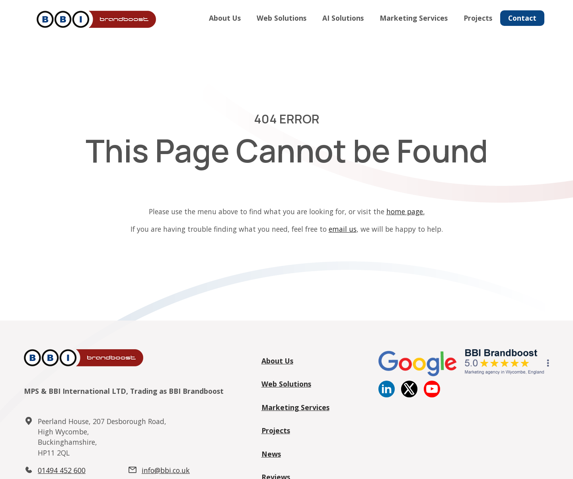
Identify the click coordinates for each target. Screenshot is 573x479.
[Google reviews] (463, 374)
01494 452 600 (62, 470)
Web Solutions (281, 18)
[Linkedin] (386, 394)
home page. (405, 211)
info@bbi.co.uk (166, 470)
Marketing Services (414, 18)
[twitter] (409, 394)
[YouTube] (432, 394)
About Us (225, 18)
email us (343, 229)
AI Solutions (343, 18)
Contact (522, 18)
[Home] (94, 19)
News (271, 454)
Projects (478, 18)
